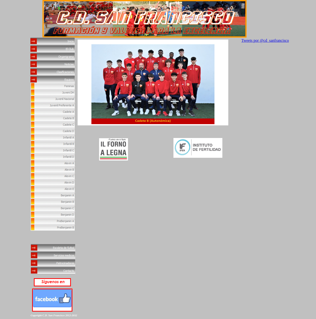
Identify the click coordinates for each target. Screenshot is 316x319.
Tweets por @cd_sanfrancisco (265, 40)
